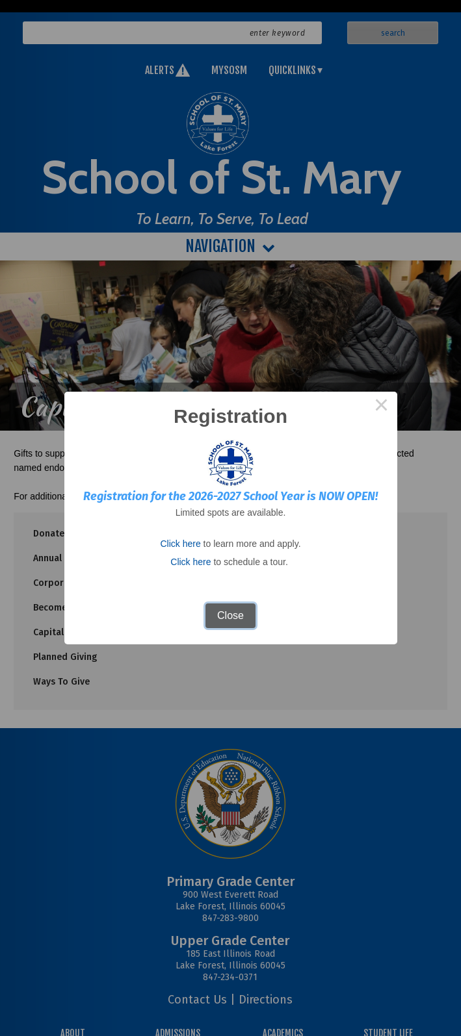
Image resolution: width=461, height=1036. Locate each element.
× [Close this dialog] (381, 407)
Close (230, 615)
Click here (180, 543)
